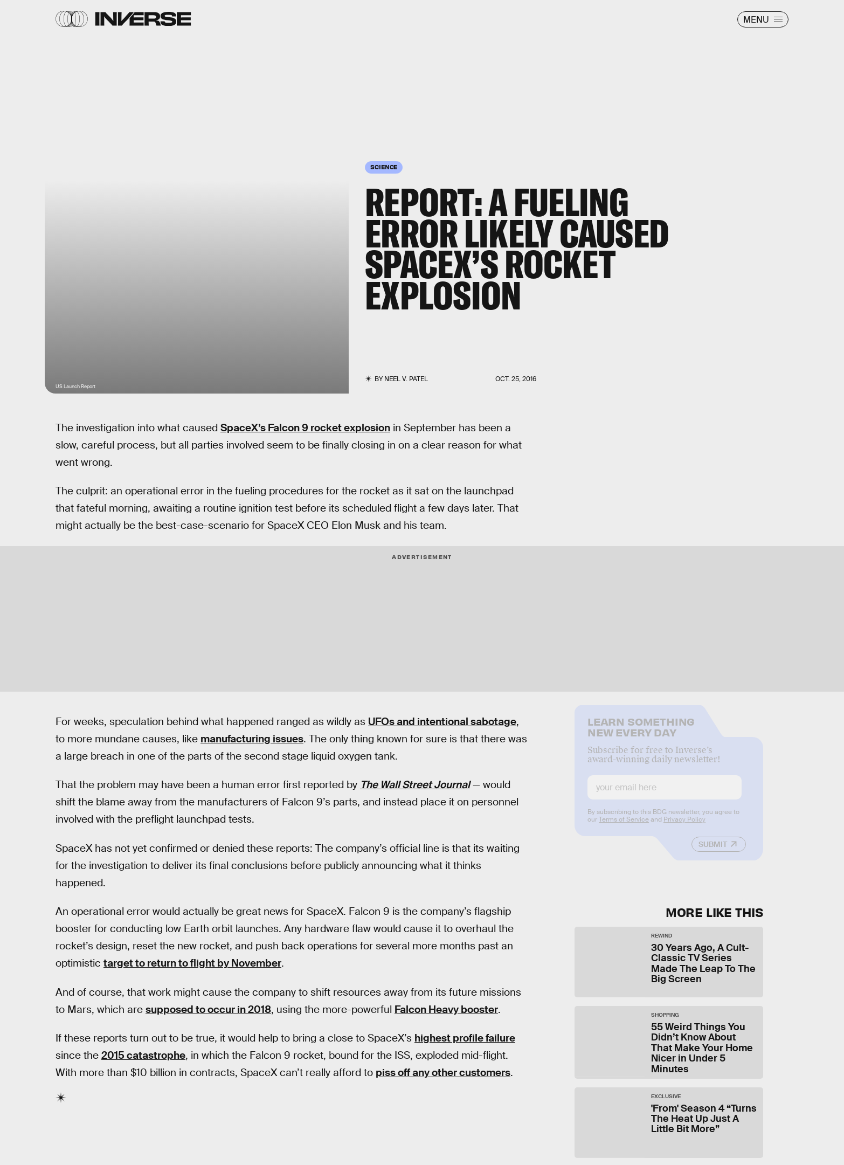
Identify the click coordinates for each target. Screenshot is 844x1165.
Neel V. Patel (406, 379)
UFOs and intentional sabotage (442, 721)
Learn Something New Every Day (641, 734)
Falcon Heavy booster (446, 1009)
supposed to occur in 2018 (208, 1009)
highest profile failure (464, 1038)
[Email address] (664, 795)
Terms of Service (624, 827)
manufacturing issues (251, 739)
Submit (712, 852)
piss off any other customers (443, 1072)
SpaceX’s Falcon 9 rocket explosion (305, 428)
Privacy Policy (684, 827)
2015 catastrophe (143, 1055)
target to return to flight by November (192, 963)
